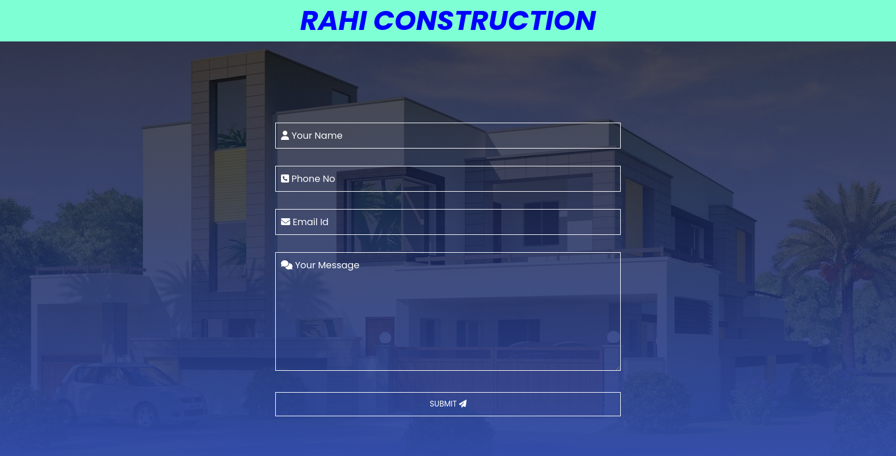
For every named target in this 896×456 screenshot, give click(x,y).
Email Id (305, 222)
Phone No (308, 178)
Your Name (312, 135)
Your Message (320, 265)
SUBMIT (448, 403)
